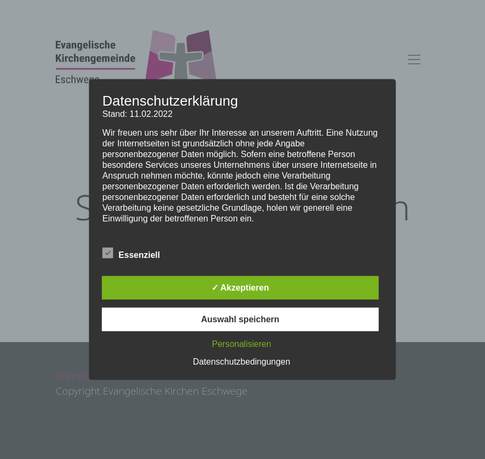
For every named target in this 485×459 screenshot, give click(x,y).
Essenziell (131, 252)
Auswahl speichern (240, 318)
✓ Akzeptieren (240, 287)
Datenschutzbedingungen (241, 361)
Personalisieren (241, 343)
